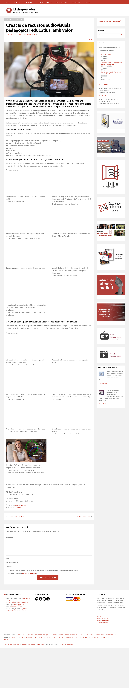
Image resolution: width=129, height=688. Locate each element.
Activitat (54, 634)
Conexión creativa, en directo (16, 516)
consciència (84, 637)
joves (6, 639)
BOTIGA (87, 2)
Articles (30, 634)
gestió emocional (27, 637)
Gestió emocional (71, 634)
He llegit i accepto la (21, 573)
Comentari (10, 537)
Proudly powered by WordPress (33, 644)
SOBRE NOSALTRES (44, 2)
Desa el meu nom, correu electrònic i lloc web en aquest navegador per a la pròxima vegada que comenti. (44, 570)
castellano (20, 634)
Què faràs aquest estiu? (83, 516)
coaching (14, 637)
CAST (90, 39)
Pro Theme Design (66, 644)
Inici (8, 2)
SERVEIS (17, 2)
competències (95, 637)
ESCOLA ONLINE (61, 2)
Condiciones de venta (103, 622)
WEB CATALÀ (117, 21)
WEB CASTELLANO (105, 21)
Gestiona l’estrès (106, 54)
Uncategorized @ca (14, 19)
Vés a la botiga (103, 383)
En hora (29, 2)
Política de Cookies (102, 618)
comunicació (107, 637)
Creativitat (100, 634)
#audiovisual (18, 507)
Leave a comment (29, 34)
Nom (7, 558)
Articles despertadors (23, 602)
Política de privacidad (103, 620)
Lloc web (9, 566)
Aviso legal (100, 617)
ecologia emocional (42, 637)
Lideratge (90, 634)
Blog (61, 634)
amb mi (82, 634)
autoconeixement (71, 637)
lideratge (117, 637)
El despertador (24, 9)
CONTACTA (76, 2)
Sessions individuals (17, 606)
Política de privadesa (29, 573)
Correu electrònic (12, 562)
